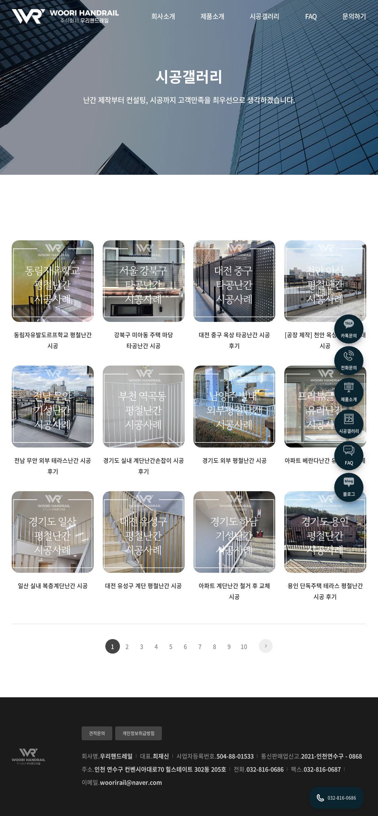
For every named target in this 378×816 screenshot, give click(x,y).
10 (244, 646)
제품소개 (212, 16)
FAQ (311, 16)
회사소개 (163, 16)
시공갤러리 (264, 16)
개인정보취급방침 (138, 733)
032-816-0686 (265, 769)
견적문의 (97, 733)
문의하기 (354, 16)
